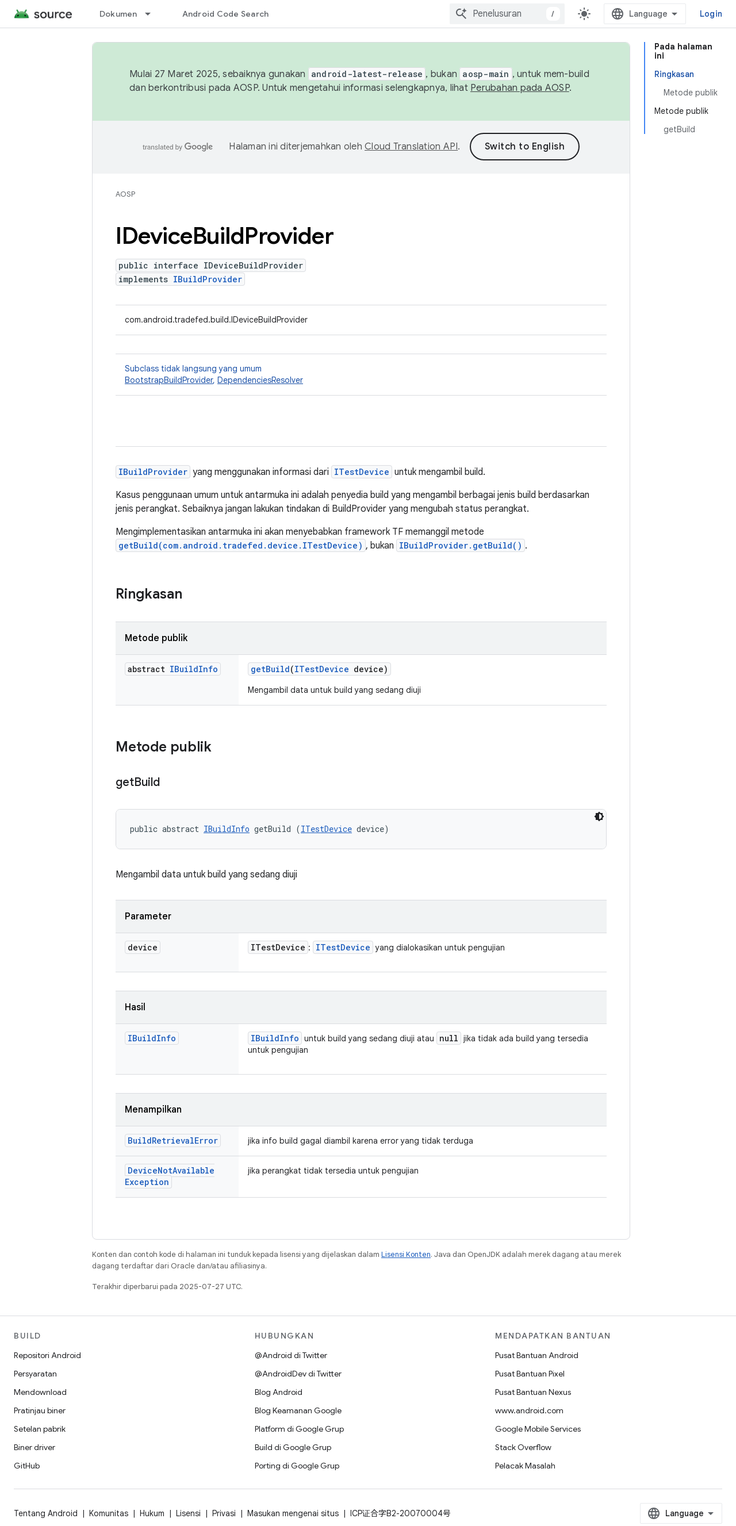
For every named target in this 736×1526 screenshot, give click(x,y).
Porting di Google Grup (297, 1465)
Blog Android (278, 1392)
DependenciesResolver (260, 380)
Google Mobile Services (538, 1429)
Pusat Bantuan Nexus (533, 1392)
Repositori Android (47, 1355)
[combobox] (507, 13)
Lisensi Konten (406, 1254)
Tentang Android (46, 1513)
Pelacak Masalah (525, 1465)
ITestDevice (361, 471)
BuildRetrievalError (173, 1140)
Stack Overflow (523, 1447)
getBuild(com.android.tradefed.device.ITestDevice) (240, 545)
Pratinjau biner (40, 1410)
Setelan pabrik (40, 1429)
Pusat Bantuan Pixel (530, 1373)
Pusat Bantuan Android (536, 1355)
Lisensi (188, 1513)
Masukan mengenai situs (293, 1513)
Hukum (152, 1513)
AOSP (125, 194)
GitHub (27, 1465)
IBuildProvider (207, 279)
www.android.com (529, 1410)
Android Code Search (225, 14)
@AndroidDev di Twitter (298, 1373)
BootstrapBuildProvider (169, 380)
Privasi (224, 1513)
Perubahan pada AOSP (519, 88)
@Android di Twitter (291, 1355)
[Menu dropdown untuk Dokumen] (152, 14)
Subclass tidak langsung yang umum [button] (361, 374)
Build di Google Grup (293, 1447)
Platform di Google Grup (299, 1429)
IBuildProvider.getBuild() (460, 545)
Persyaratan (35, 1373)
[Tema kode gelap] (599, 816)
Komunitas (108, 1513)
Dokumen (118, 14)
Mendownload (40, 1392)
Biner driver (34, 1447)
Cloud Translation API (411, 146)
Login (711, 14)
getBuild (270, 669)
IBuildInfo (194, 669)
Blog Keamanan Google (298, 1410)
